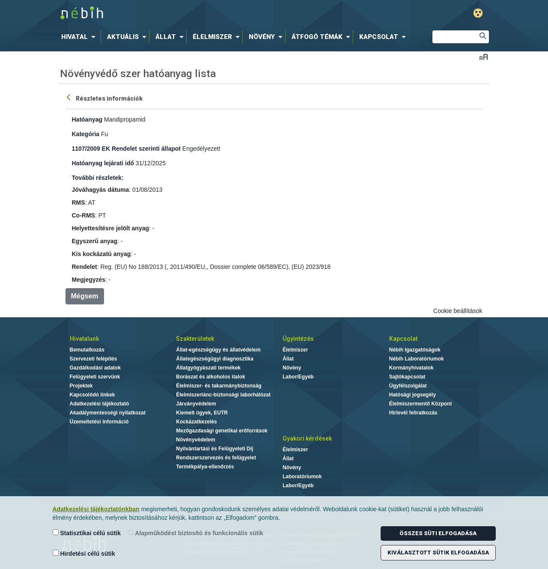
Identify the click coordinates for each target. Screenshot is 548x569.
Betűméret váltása (483, 56)
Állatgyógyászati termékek (208, 368)
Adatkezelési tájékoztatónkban (96, 509)
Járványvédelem (196, 404)
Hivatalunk (84, 338)
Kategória (86, 134)
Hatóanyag (87, 119)
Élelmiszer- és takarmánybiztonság (218, 386)
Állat (288, 359)
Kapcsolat (403, 338)
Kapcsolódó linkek (92, 395)
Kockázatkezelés (196, 422)
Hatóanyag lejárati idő (103, 163)
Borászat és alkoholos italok (210, 377)
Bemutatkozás (87, 350)
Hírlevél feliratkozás (413, 413)
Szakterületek (195, 338)
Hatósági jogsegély (412, 395)
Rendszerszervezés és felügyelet (216, 458)
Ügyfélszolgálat (408, 386)
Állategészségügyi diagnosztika (214, 359)
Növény (292, 368)
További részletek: (98, 177)
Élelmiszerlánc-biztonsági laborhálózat (223, 395)
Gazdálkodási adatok (95, 368)
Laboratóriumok (302, 477)
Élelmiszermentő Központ (420, 404)
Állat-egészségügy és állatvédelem (218, 350)
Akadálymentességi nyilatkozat (108, 413)
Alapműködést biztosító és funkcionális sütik (195, 532)
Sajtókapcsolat (407, 377)
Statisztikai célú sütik (87, 532)
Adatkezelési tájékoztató (99, 404)
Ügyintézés (298, 338)
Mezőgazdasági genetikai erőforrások (221, 431)
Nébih (183, 13)
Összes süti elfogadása (438, 533)
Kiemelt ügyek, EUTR (202, 413)
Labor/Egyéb (298, 377)
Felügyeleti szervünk (95, 377)
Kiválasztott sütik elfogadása (438, 552)
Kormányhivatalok (411, 368)
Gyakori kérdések (307, 438)
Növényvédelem (195, 440)
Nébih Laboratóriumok (416, 359)
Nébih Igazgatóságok (415, 350)
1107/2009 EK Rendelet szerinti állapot (126, 148)
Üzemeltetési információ (99, 422)
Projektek (81, 386)
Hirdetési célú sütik (84, 553)
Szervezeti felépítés (93, 359)
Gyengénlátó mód (478, 13)
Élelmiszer (295, 350)
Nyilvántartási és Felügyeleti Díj (214, 449)
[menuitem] (80, 36)
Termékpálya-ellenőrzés (205, 467)
